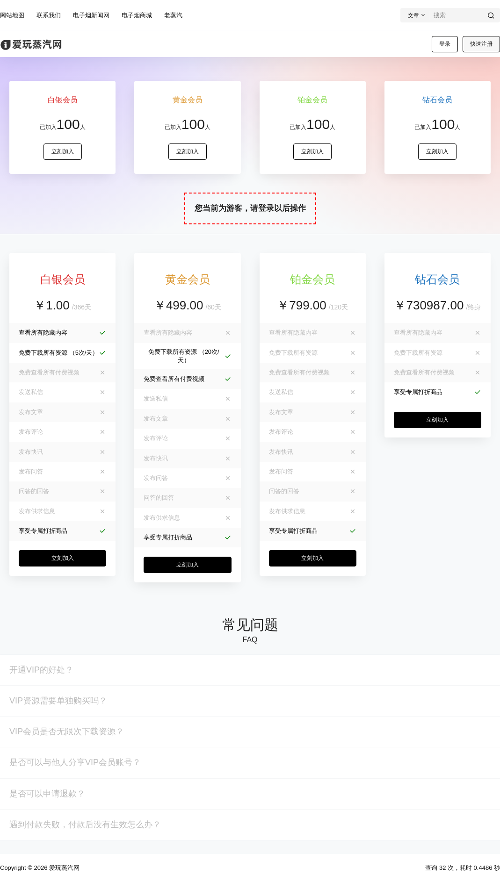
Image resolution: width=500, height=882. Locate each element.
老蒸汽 (173, 15)
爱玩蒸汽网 (63, 867)
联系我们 (48, 15)
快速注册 (481, 44)
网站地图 (12, 15)
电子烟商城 (137, 15)
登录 (444, 44)
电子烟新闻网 (91, 15)
